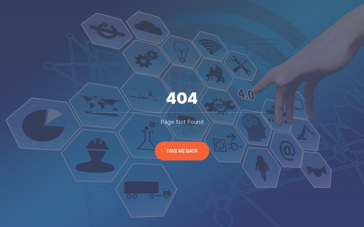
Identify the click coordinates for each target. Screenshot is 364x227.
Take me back (182, 151)
